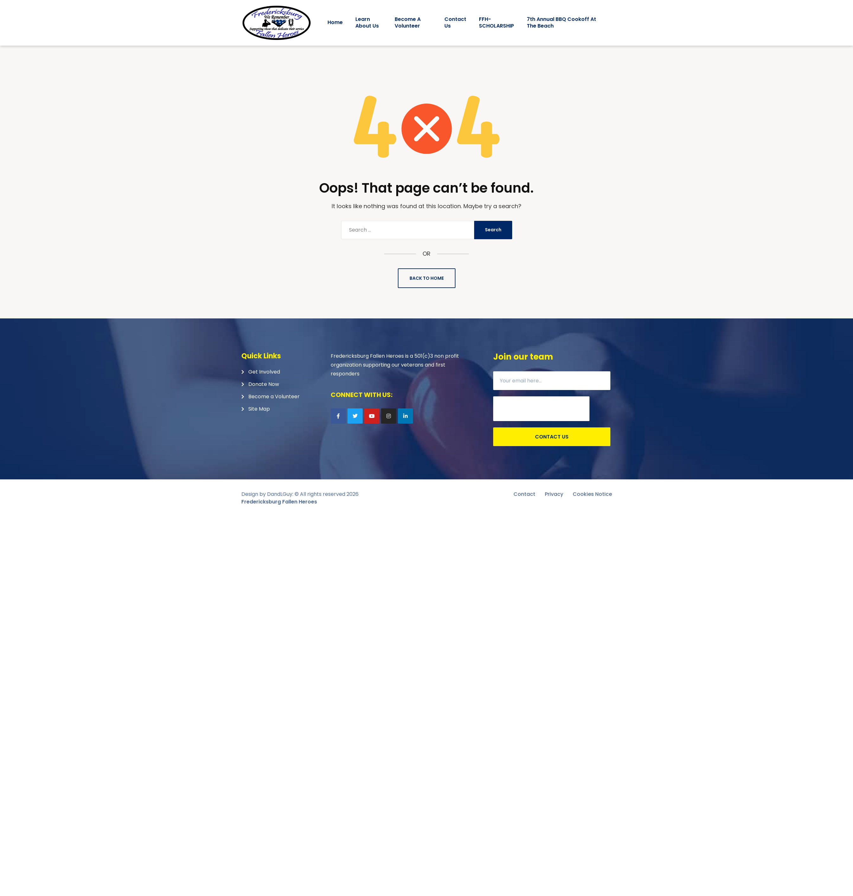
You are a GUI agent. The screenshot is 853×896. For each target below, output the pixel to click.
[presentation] (541, 408)
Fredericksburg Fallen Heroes (279, 501)
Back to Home (427, 278)
